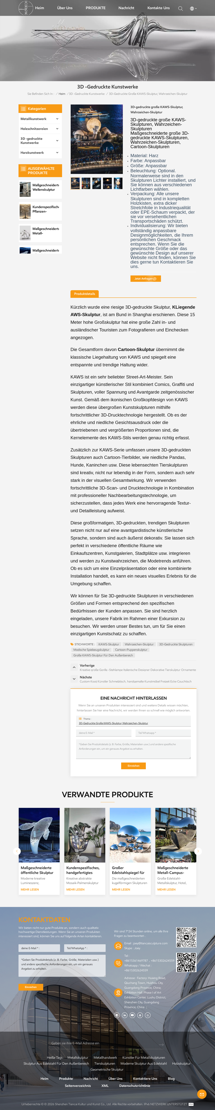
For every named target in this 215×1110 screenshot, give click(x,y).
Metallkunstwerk (33, 119)
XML (105, 1086)
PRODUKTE (95, 8)
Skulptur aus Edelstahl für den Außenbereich (56, 1063)
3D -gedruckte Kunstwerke (87, 94)
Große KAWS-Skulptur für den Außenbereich (103, 655)
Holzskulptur (181, 1063)
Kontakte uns (159, 8)
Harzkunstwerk (32, 153)
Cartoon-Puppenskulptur (131, 649)
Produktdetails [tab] (84, 294)
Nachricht (126, 8)
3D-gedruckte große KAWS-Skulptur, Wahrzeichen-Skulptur (113, 723)
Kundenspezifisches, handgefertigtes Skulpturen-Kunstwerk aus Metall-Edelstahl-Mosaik (83, 870)
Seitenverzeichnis (78, 1086)
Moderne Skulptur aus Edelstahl (144, 1063)
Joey (137, 948)
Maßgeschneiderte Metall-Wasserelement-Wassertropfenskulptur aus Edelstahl (46, 231)
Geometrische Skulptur (106, 1069)
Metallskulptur (77, 1058)
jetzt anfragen (144, 278)
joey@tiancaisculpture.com (150, 943)
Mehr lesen (30, 889)
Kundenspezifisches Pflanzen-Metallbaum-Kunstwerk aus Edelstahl (46, 209)
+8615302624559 (136, 970)
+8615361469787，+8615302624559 (149, 960)
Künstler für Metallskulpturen (143, 1058)
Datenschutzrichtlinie (134, 1086)
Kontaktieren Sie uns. (161, 264)
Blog (171, 1079)
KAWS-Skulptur (109, 644)
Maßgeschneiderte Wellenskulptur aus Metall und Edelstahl (46, 187)
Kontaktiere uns (145, 1079)
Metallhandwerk (105, 1058)
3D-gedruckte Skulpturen (176, 644)
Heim (39, 8)
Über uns (65, 8)
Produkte (66, 1079)
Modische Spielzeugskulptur (91, 649)
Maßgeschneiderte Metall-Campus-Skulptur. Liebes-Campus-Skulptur (172, 870)
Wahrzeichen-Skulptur (139, 644)
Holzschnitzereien (34, 129)
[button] (198, 851)
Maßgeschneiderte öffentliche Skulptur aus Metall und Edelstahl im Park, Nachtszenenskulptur (46, 252)
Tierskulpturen (104, 1063)
